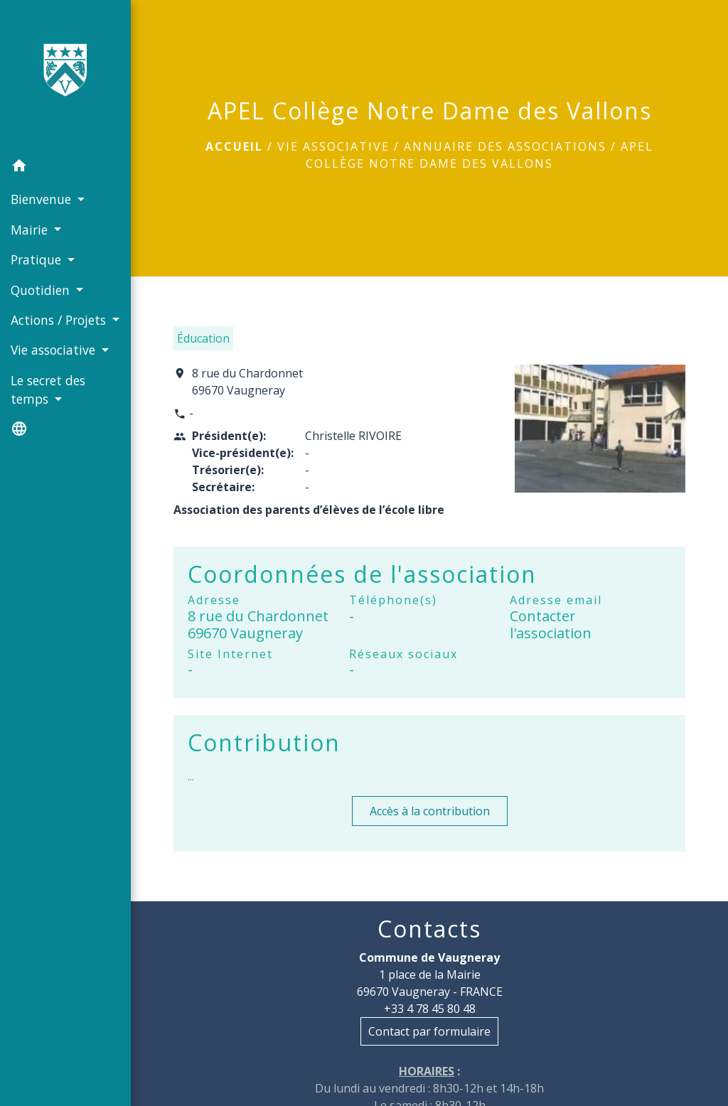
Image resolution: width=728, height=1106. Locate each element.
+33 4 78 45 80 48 (430, 1008)
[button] (65, 167)
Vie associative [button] (55, 349)
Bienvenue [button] (43, 199)
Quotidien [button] (42, 290)
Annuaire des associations (505, 146)
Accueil (234, 146)
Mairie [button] (31, 229)
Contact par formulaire (429, 1031)
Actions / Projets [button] (60, 319)
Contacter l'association (551, 624)
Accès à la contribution (430, 811)
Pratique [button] (38, 259)
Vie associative (333, 146)
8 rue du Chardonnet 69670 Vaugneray (247, 381)
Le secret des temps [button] (48, 389)
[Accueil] (65, 75)
